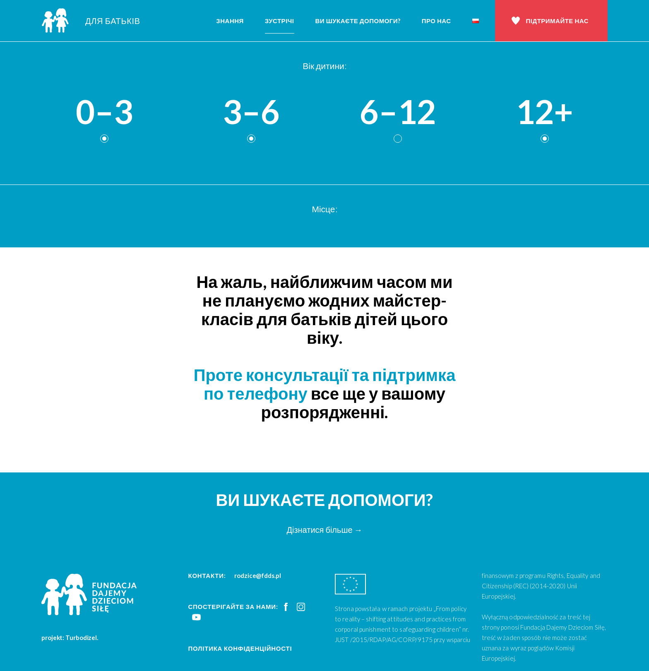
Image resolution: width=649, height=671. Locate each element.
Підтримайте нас (557, 20)
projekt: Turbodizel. (69, 637)
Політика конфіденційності (240, 648)
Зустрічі (279, 20)
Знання (230, 20)
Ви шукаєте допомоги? (358, 20)
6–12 (398, 112)
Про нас (436, 20)
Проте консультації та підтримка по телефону (325, 384)
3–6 (251, 112)
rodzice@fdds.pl (257, 575)
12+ (544, 112)
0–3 (104, 112)
